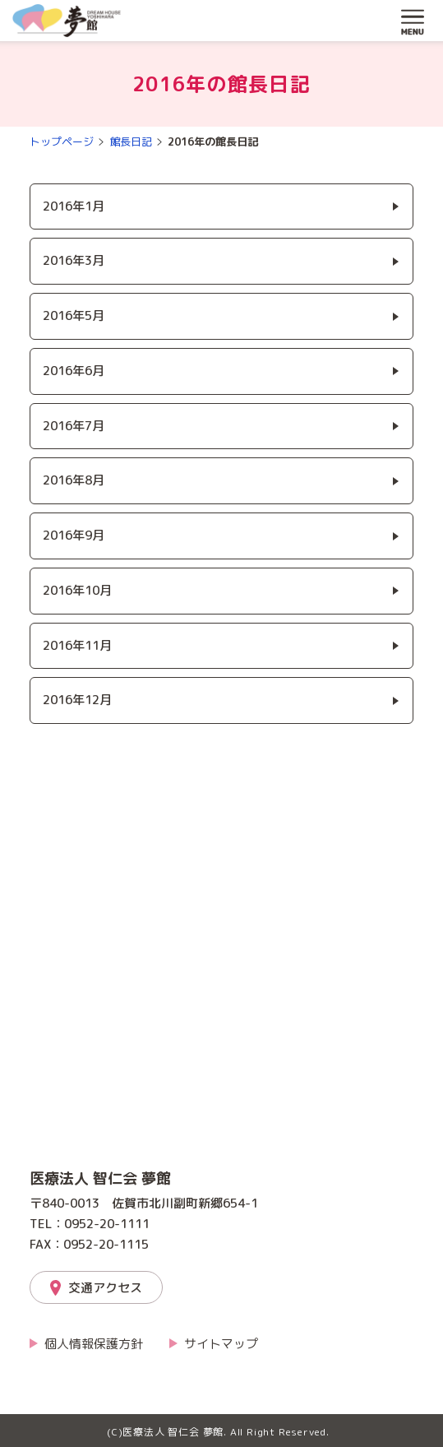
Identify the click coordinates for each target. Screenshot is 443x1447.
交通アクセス (105, 1287)
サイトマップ (221, 1343)
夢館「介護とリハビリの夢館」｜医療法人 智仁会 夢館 (66, 20)
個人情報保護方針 (93, 1343)
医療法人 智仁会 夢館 (100, 1178)
